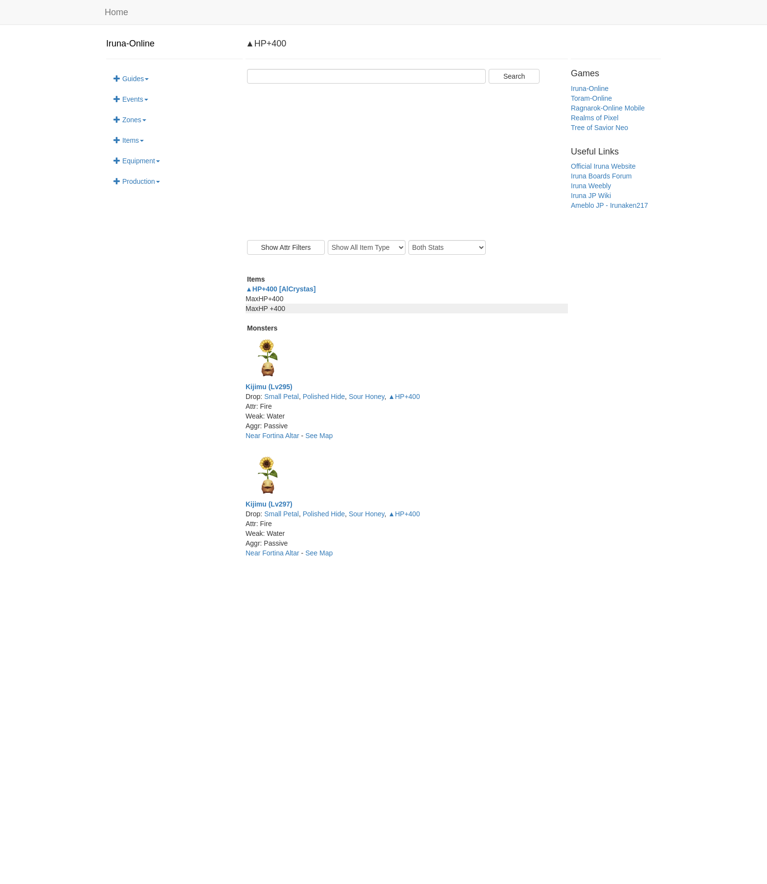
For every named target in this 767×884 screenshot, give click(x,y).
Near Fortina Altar (273, 436)
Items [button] (128, 140)
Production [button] (136, 181)
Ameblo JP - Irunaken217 (609, 205)
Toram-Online (591, 98)
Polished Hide (324, 396)
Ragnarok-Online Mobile (608, 108)
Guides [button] (131, 79)
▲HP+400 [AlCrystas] (281, 289)
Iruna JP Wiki (591, 195)
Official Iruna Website (603, 166)
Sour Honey (366, 396)
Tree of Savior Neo (599, 128)
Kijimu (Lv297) (269, 504)
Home (116, 12)
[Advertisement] (407, 161)
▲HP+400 (404, 396)
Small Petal (281, 396)
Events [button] (130, 99)
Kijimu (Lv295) (269, 387)
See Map (319, 436)
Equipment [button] (136, 161)
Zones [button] (129, 120)
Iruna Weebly (591, 186)
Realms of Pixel (594, 118)
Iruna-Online (130, 43)
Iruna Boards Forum (601, 176)
